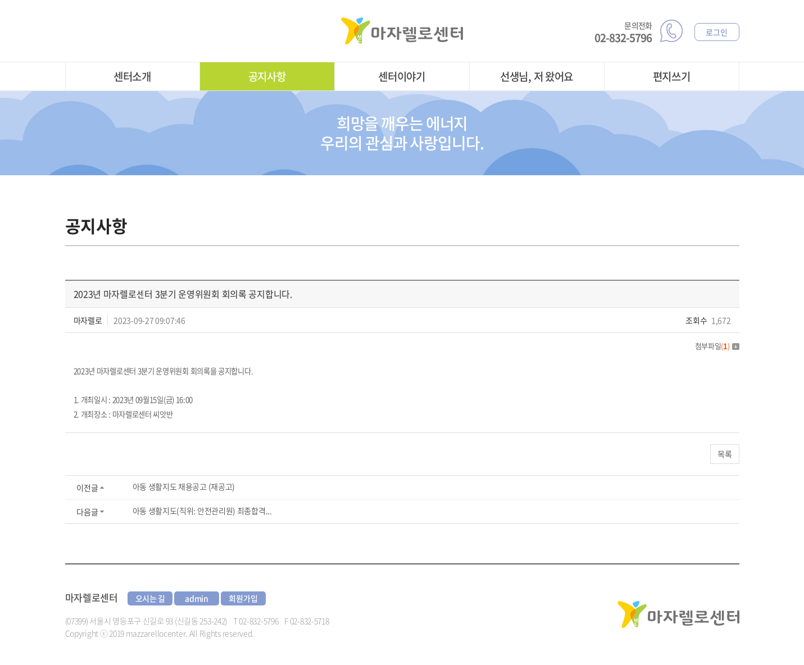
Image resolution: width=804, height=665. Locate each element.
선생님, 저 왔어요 (536, 76)
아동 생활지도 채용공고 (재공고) (184, 486)
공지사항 (267, 76)
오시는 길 (150, 598)
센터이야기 (401, 76)
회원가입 (243, 598)
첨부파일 (717, 345)
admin (196, 598)
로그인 (716, 32)
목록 (724, 453)
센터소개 (132, 76)
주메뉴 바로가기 (0, 0)
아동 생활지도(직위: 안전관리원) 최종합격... (202, 510)
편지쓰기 (672, 76)
